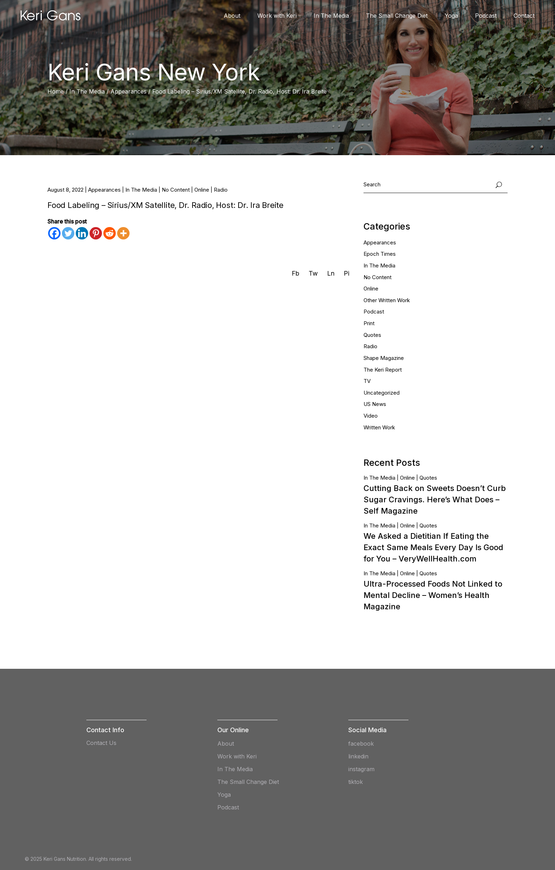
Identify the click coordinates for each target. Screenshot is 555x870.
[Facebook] (54, 233)
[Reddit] (109, 233)
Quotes (372, 335)
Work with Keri (237, 756)
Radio (221, 189)
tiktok (355, 781)
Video (371, 415)
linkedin (358, 756)
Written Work (379, 427)
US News (375, 404)
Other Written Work (387, 300)
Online (201, 189)
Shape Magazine (384, 358)
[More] (123, 233)
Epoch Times (380, 253)
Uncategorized (382, 392)
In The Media (87, 91)
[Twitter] (68, 233)
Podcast (374, 311)
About (225, 743)
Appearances (128, 91)
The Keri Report (383, 369)
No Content (176, 189)
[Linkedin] (82, 233)
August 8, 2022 (65, 189)
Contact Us (101, 742)
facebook (361, 743)
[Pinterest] (96, 233)
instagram (361, 769)
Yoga (224, 794)
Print (369, 323)
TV (367, 381)
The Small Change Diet (248, 781)
